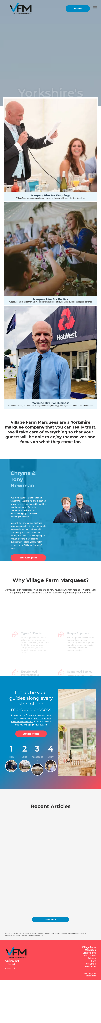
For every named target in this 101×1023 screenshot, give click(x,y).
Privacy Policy (11, 968)
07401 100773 (40, 725)
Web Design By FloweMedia (90, 974)
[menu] (95, 7)
